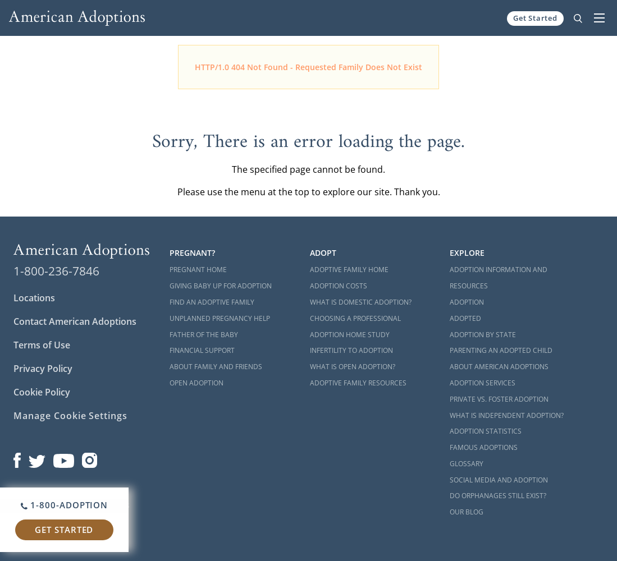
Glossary (466, 463)
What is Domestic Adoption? (361, 302)
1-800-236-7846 (56, 271)
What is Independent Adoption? (507, 415)
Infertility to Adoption (351, 350)
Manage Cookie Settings (70, 416)
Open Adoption (196, 383)
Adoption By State (483, 334)
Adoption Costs (338, 286)
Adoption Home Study (350, 334)
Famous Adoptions (484, 447)
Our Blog (466, 512)
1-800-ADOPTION (64, 505)
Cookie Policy (41, 392)
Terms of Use (41, 345)
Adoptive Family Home (349, 269)
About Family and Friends (216, 366)
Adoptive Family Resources (358, 383)
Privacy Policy (42, 368)
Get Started (535, 18)
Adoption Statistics (486, 431)
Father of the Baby (204, 334)
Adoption (467, 302)
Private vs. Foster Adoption (499, 399)
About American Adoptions (499, 366)
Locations (34, 298)
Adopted (465, 318)
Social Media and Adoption (499, 480)
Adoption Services (482, 383)
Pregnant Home (198, 269)
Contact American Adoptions (74, 321)
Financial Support (202, 350)
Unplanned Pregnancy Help (220, 318)
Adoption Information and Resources (498, 278)
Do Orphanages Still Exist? (498, 495)
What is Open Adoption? (352, 366)
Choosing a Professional (355, 318)
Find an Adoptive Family (212, 302)
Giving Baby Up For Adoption (221, 286)
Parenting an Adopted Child (501, 350)
